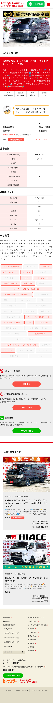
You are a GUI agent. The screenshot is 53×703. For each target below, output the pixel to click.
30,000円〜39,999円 (11, 638)
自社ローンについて (36, 618)
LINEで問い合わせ (26, 431)
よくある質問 (33, 632)
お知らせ (32, 643)
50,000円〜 (8, 647)
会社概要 (32, 651)
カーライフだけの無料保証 (38, 625)
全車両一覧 (7, 618)
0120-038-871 (26, 408)
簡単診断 (32, 629)
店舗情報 (32, 647)
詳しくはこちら (42, 140)
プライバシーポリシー (39, 690)
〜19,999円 (8, 629)
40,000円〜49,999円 (11, 642)
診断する (26, 384)
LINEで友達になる (13, 676)
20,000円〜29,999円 (11, 633)
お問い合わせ (33, 636)
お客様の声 (33, 640)
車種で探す (7, 621)
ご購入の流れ (33, 621)
